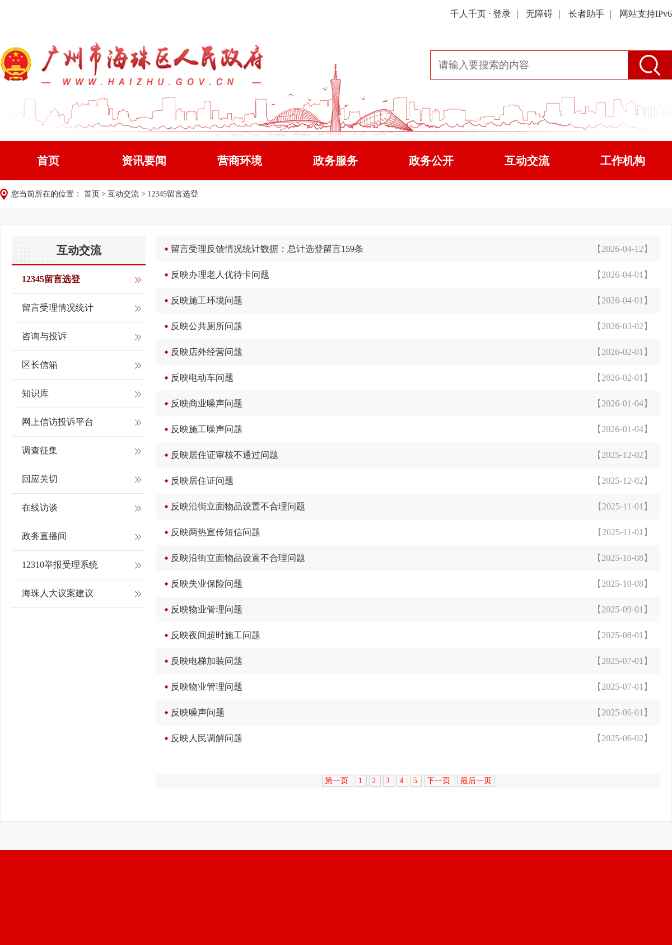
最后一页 (476, 780)
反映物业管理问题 (206, 609)
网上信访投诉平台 (58, 422)
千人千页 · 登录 (480, 13)
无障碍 (539, 13)
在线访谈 (40, 507)
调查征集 (40, 450)
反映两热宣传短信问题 (215, 532)
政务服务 (335, 161)
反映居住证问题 (202, 480)
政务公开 (431, 161)
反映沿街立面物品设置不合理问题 (238, 506)
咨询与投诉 (44, 336)
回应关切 (40, 479)
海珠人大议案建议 (58, 593)
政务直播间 (44, 536)
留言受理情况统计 (58, 307)
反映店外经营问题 (206, 352)
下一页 (439, 780)
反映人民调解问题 (206, 738)
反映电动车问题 (202, 377)
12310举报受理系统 (60, 564)
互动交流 (527, 161)
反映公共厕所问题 (206, 326)
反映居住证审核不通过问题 (224, 455)
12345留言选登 (172, 194)
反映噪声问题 (198, 712)
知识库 (35, 393)
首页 (48, 161)
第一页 (338, 780)
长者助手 (586, 13)
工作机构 (622, 161)
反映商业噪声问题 (206, 403)
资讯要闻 (144, 161)
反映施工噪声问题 (206, 429)
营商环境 (239, 161)
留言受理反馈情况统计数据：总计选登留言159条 (267, 249)
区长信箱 (40, 364)
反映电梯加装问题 (206, 661)
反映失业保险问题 (206, 583)
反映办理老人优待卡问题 (220, 274)
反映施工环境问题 (206, 300)
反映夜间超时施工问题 (215, 635)
